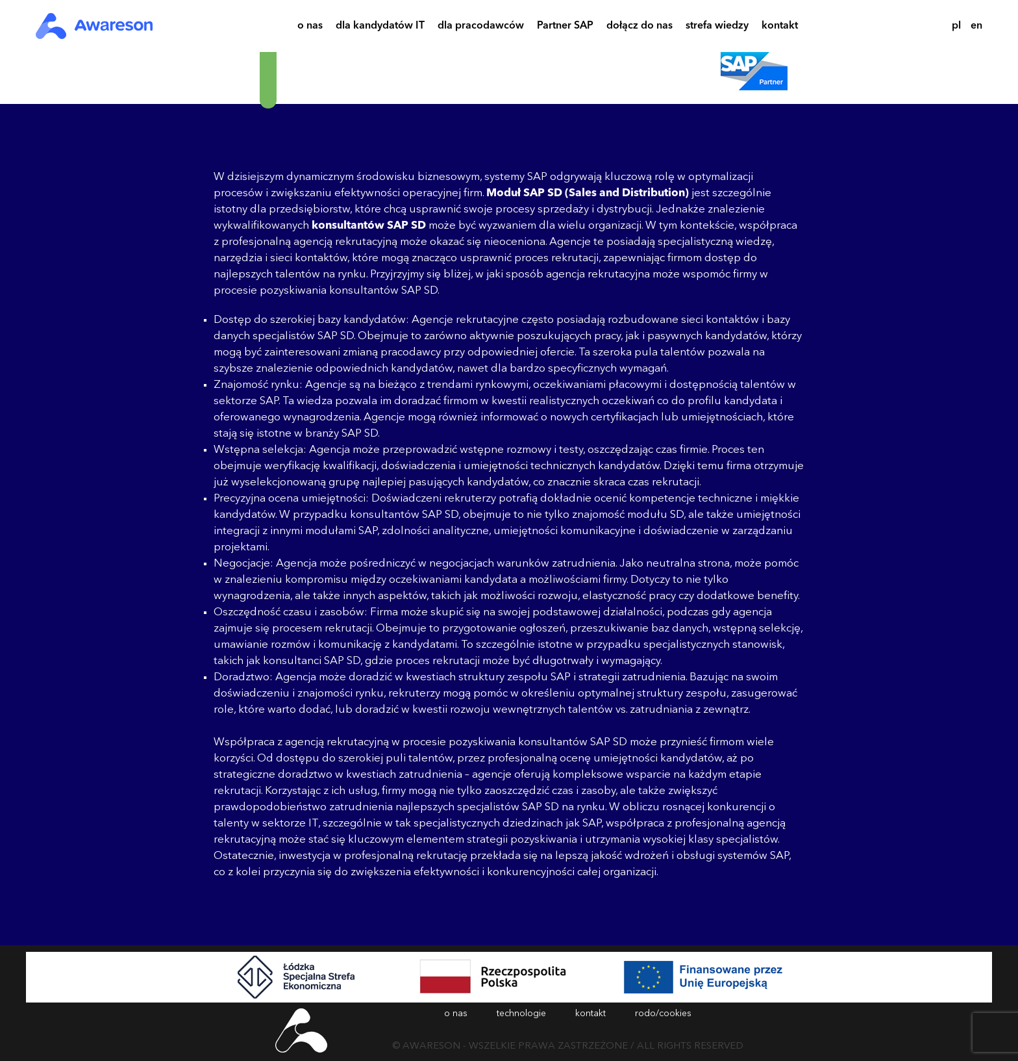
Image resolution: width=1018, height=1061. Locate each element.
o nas (310, 27)
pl (956, 26)
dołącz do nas (639, 27)
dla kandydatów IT (380, 27)
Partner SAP (565, 27)
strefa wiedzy (717, 27)
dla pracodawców (481, 27)
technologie (521, 1013)
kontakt (780, 27)
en (976, 26)
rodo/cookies (663, 1013)
